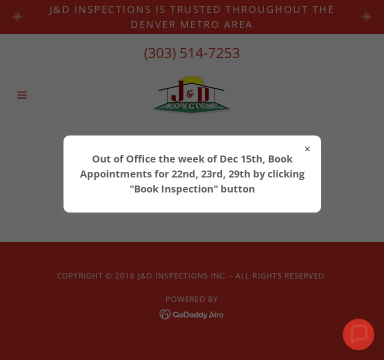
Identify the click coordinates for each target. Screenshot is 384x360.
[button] (358, 334)
